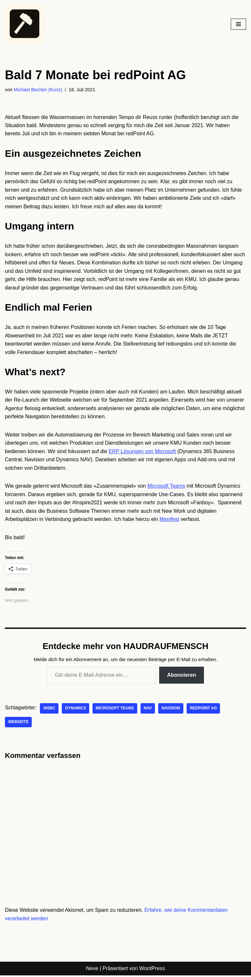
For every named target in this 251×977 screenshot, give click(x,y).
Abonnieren (181, 676)
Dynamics (75, 710)
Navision (171, 710)
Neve (92, 970)
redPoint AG (204, 710)
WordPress (152, 970)
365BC (49, 710)
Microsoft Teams (167, 487)
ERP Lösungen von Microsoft (143, 452)
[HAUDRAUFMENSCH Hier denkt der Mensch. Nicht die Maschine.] (24, 24)
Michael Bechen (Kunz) (38, 89)
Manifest (170, 520)
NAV (148, 710)
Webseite (18, 723)
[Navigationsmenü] (238, 24)
